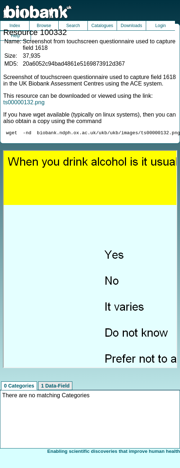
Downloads (131, 25)
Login (160, 25)
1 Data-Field (55, 387)
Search (73, 25)
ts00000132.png (24, 102)
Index (14, 25)
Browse (44, 25)
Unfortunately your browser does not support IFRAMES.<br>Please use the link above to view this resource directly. (90, 260)
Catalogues (102, 25)
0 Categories (19, 387)
